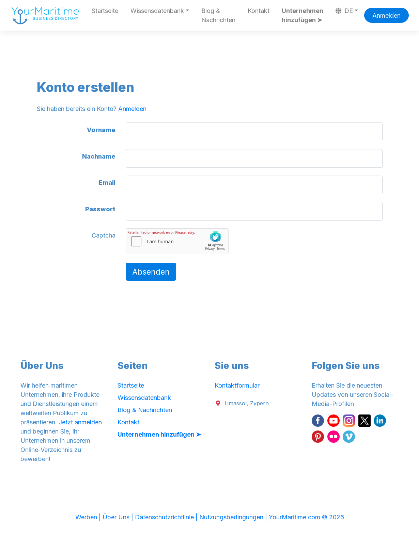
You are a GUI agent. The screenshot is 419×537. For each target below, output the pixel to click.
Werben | (89, 517)
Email (107, 182)
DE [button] (344, 10)
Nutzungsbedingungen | (234, 517)
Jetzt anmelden (80, 422)
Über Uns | (119, 517)
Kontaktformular (237, 385)
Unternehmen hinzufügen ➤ (302, 15)
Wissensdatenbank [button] (157, 10)
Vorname (101, 129)
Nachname (98, 156)
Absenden (151, 271)
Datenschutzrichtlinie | (167, 517)
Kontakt (258, 10)
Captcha (103, 235)
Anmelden (386, 15)
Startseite (105, 10)
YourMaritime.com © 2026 (306, 517)
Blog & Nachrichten (218, 15)
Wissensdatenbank (144, 397)
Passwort (100, 209)
